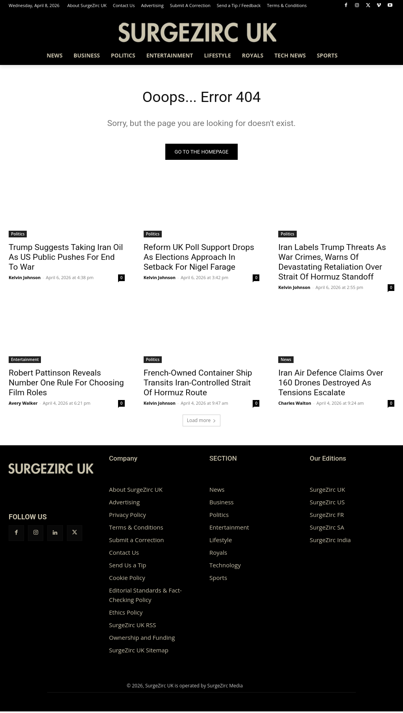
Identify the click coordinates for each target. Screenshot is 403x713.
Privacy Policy (127, 516)
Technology (225, 566)
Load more (201, 422)
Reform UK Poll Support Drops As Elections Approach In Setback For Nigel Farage (199, 258)
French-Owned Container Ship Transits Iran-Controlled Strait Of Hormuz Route (198, 384)
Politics (17, 235)
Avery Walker (23, 404)
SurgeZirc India (330, 541)
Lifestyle (220, 541)
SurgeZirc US (327, 503)
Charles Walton (294, 404)
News (286, 361)
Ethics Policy (125, 614)
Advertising (124, 503)
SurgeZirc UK (327, 491)
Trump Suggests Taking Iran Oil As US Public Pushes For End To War (66, 258)
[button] (384, 55)
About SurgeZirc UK (136, 491)
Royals (218, 554)
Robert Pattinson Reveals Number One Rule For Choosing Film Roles (66, 384)
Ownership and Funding (142, 639)
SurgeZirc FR (327, 516)
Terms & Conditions (136, 529)
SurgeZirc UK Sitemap (138, 652)
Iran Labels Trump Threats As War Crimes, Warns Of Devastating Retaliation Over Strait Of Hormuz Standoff (332, 263)
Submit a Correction (136, 541)
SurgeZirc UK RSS (132, 626)
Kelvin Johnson (25, 278)
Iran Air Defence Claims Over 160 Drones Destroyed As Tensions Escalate (330, 384)
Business (221, 503)
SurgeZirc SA (327, 529)
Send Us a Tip (127, 566)
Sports (218, 579)
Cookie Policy (127, 579)
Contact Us (124, 554)
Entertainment (25, 361)
